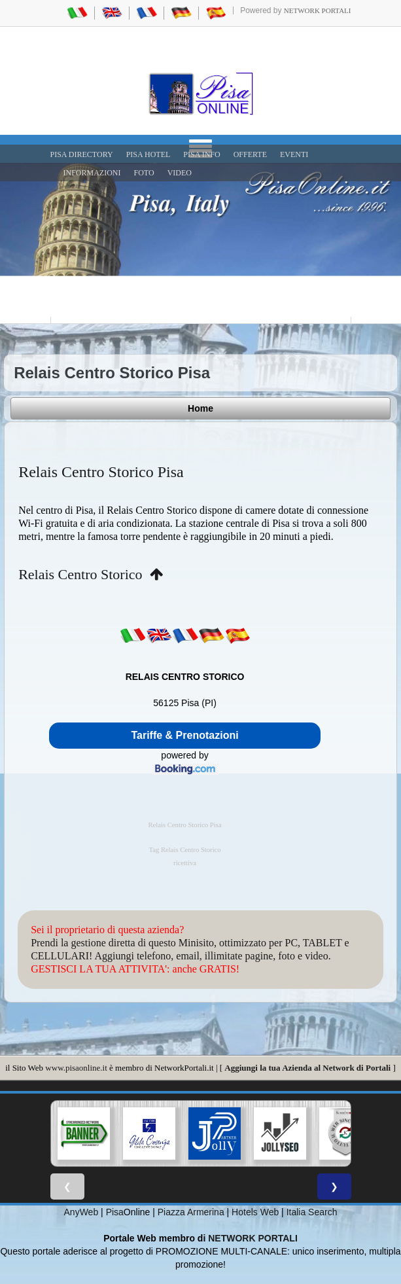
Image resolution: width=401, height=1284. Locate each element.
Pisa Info (201, 154)
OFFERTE (250, 154)
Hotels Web (255, 1212)
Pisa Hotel (148, 154)
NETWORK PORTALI (253, 1238)
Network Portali (317, 10)
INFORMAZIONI (92, 172)
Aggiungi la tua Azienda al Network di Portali (307, 1068)
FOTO (144, 172)
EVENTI (294, 154)
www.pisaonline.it (76, 1068)
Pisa (115, 1212)
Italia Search (312, 1212)
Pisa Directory (81, 154)
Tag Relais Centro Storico (184, 849)
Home (200, 408)
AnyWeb (81, 1212)
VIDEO (179, 172)
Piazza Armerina (191, 1212)
